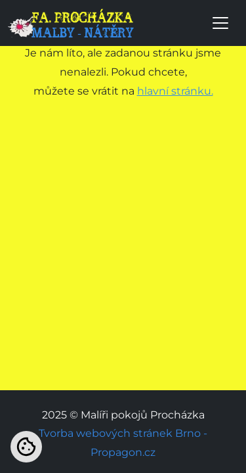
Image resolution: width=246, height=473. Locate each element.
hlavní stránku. (175, 91)
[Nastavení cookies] (26, 446)
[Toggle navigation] (220, 23)
